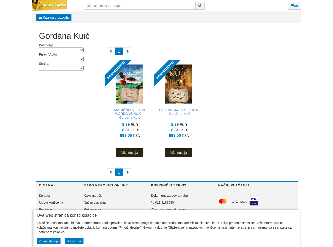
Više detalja (129, 152)
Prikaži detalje (49, 241)
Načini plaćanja (95, 202)
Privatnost (46, 209)
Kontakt (44, 195)
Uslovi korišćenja (51, 202)
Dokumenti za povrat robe (169, 195)
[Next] (127, 51)
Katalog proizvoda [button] (54, 17)
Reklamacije (92, 209)
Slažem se (74, 241)
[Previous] (110, 51)
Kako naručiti (93, 195)
